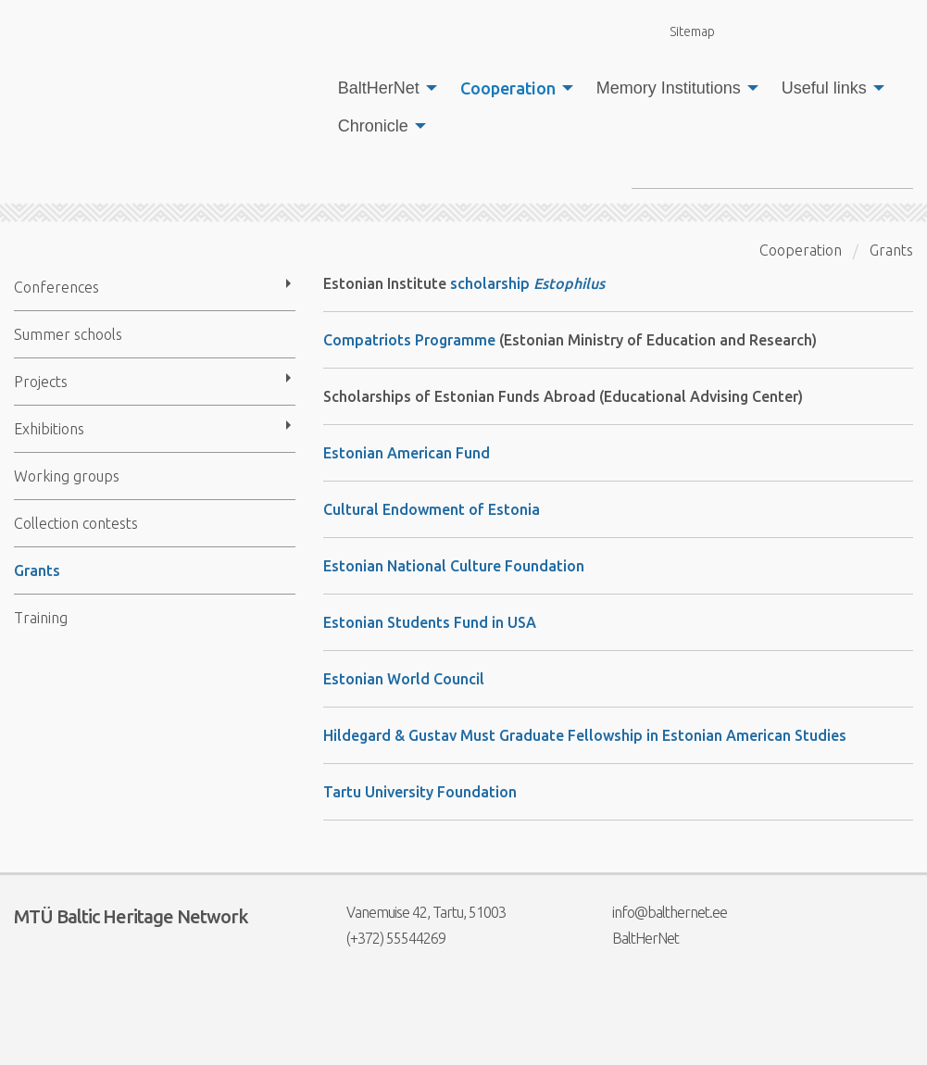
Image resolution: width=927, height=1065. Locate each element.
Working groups (66, 476)
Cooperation (508, 88)
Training (41, 617)
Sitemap (681, 31)
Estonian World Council (403, 678)
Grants (37, 570)
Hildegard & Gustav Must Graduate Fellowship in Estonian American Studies (584, 735)
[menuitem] (382, 87)
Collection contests (76, 523)
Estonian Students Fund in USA (429, 622)
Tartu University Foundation (420, 791)
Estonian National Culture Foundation (453, 566)
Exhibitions (49, 428)
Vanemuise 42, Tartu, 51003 (414, 912)
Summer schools (68, 334)
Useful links (824, 88)
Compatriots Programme (409, 340)
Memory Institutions (668, 88)
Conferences (56, 287)
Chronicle (373, 126)
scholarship (527, 283)
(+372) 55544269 (384, 938)
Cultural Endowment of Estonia (431, 509)
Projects (41, 381)
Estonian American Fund (406, 453)
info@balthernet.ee (658, 912)
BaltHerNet (379, 88)
